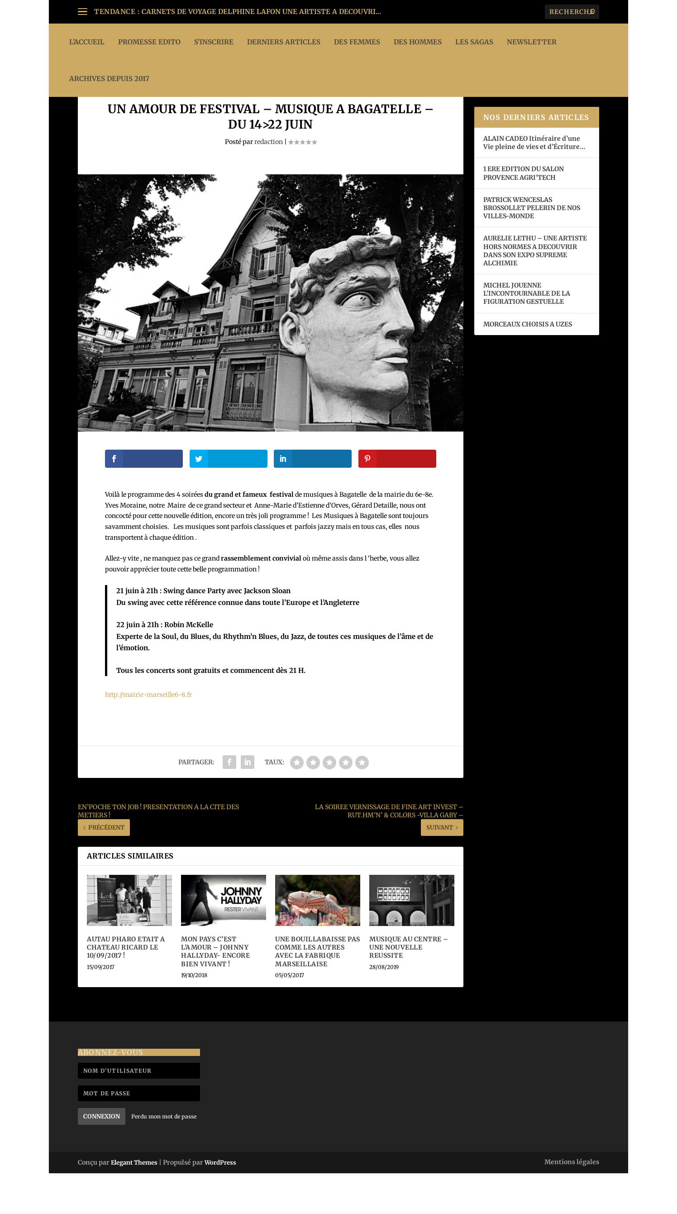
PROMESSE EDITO (149, 42)
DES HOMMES (418, 42)
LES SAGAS (474, 42)
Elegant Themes (134, 1203)
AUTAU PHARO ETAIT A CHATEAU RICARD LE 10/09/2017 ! (126, 988)
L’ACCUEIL (87, 42)
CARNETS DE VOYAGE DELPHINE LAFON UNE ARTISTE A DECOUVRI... (261, 11)
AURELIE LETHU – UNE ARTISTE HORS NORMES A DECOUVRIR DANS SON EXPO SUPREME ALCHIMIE (535, 291)
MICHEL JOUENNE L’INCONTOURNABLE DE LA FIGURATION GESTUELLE (526, 334)
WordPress (220, 1203)
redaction (268, 182)
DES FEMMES (357, 42)
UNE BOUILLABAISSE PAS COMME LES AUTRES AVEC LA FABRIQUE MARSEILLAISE (317, 992)
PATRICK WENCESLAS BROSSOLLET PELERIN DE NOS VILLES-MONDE (531, 248)
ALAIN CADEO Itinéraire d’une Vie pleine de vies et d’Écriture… (534, 183)
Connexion (101, 1157)
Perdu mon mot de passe (163, 1157)
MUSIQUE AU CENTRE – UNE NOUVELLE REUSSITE (408, 988)
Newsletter (532, 42)
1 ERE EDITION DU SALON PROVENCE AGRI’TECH (523, 214)
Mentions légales (571, 1203)
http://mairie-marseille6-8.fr (148, 735)
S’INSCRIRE (214, 42)
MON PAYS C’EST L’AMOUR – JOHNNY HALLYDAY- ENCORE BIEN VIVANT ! (215, 992)
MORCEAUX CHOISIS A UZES (527, 365)
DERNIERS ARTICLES (283, 42)
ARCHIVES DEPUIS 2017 (109, 78)
